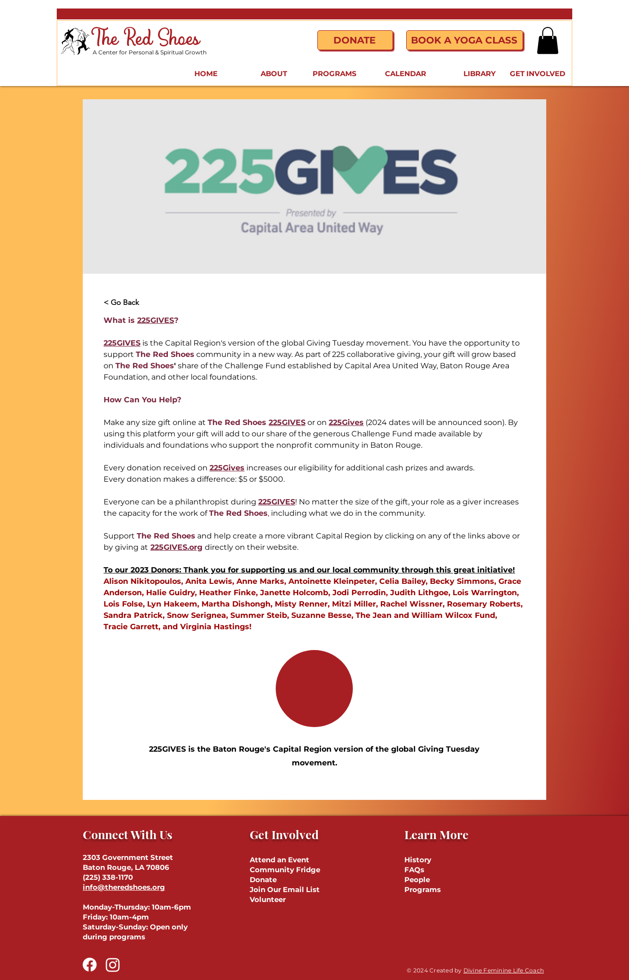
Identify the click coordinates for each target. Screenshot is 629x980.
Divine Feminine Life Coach (503, 970)
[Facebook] (89, 964)
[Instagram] (113, 964)
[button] (547, 40)
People (417, 879)
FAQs (414, 869)
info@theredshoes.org (124, 887)
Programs (422, 889)
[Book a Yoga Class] (464, 40)
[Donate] (355, 40)
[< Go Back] (130, 302)
